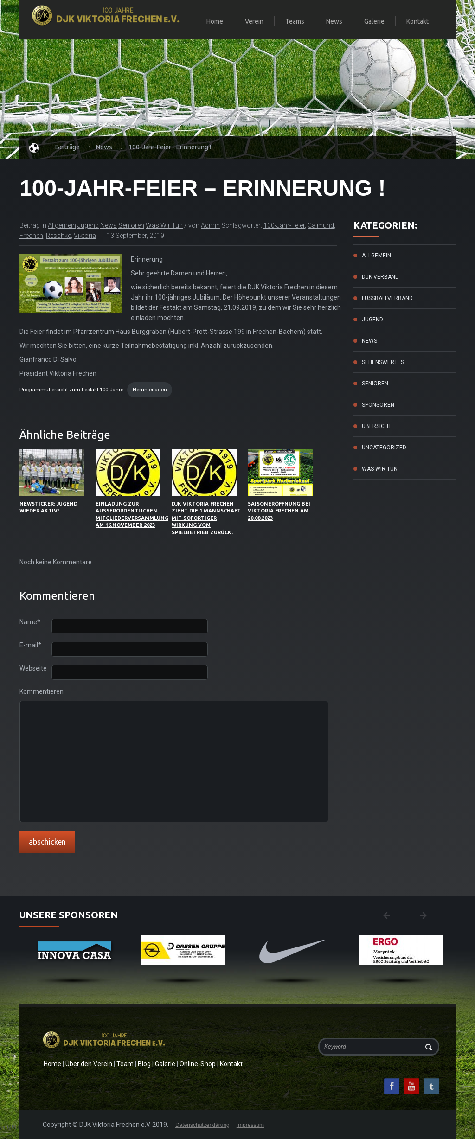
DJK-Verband (380, 277)
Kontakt (417, 21)
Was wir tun (164, 225)
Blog (144, 1064)
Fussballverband (387, 298)
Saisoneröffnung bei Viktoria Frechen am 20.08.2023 (279, 511)
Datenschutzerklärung (202, 1125)
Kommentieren (35, 691)
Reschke (58, 235)
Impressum (250, 1125)
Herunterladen (150, 390)
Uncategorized (384, 447)
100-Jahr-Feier (284, 225)
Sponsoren (378, 405)
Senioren (131, 225)
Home (214, 21)
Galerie (374, 21)
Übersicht (377, 426)
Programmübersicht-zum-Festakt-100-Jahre (71, 390)
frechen (31, 235)
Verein (250, 22)
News (334, 21)
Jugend (88, 225)
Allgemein (62, 225)
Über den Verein (88, 1064)
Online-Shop (198, 1064)
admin (210, 225)
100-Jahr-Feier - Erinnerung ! (169, 147)
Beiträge (67, 147)
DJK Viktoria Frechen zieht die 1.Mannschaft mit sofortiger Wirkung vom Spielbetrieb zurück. (206, 518)
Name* (29, 622)
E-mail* (30, 645)
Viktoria (85, 235)
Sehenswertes (383, 362)
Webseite (33, 668)
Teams (291, 22)
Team (125, 1064)
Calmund (321, 225)
